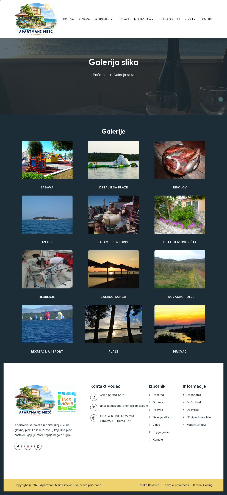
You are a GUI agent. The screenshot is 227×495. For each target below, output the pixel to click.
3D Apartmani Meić (199, 417)
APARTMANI (102, 19)
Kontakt (158, 439)
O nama (158, 402)
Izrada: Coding (202, 485)
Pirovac (158, 410)
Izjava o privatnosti (176, 485)
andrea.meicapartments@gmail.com (124, 405)
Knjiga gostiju (161, 432)
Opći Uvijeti (194, 402)
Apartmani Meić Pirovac (56, 485)
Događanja (194, 395)
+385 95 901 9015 (112, 395)
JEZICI (189, 19)
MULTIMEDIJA (142, 19)
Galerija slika (161, 417)
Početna (100, 75)
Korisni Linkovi (196, 424)
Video (156, 424)
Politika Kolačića (148, 485)
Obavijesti (193, 410)
